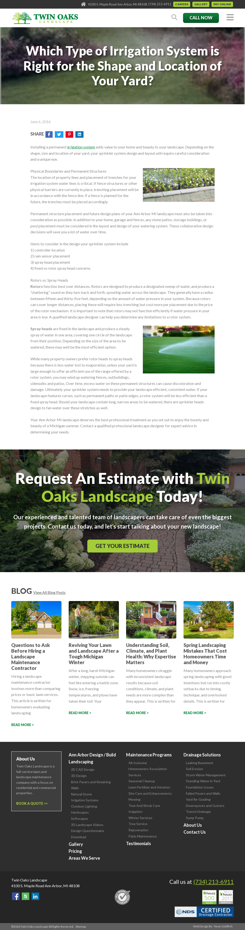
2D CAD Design (83, 769)
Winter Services (140, 818)
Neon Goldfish (223, 926)
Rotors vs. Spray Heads (49, 280)
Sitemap (81, 926)
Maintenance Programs (149, 754)
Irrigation (135, 812)
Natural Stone (81, 794)
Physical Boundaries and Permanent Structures (68, 171)
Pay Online (222, 4)
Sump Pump (195, 818)
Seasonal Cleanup (141, 781)
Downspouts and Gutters (205, 806)
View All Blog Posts (49, 592)
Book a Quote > (31, 803)
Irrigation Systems (85, 800)
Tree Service (137, 824)
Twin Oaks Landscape (29, 880)
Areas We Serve (84, 858)
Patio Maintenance (142, 836)
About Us (193, 825)
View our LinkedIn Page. (35, 896)
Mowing (134, 799)
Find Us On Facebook (16, 896)
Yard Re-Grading (198, 799)
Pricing (75, 851)
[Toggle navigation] (230, 17)
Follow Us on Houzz (25, 896)
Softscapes (79, 818)
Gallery (200, 4)
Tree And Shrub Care (144, 806)
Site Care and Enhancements (150, 793)
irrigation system (81, 147)
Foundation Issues (200, 787)
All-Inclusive (137, 763)
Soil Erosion (194, 769)
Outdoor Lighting (84, 806)
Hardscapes (80, 812)
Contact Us (195, 832)
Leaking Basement (199, 763)
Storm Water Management (206, 775)
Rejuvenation (138, 830)
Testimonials (138, 843)
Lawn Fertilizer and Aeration (149, 787)
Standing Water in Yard (203, 781)
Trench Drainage (198, 812)
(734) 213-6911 (159, 4)
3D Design (79, 776)
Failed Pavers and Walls (203, 793)
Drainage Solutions (202, 754)
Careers (181, 4)
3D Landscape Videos (87, 825)
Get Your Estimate (122, 546)
